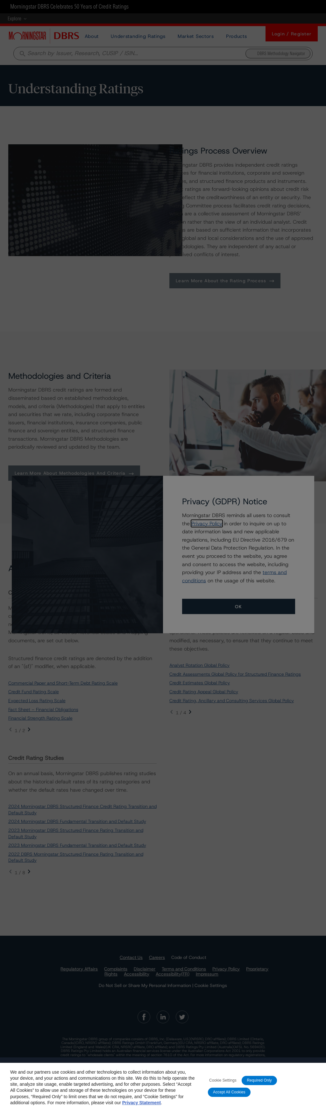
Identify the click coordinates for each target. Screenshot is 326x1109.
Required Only (259, 1088)
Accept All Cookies (229, 1100)
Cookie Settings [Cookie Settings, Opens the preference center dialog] (223, 1088)
